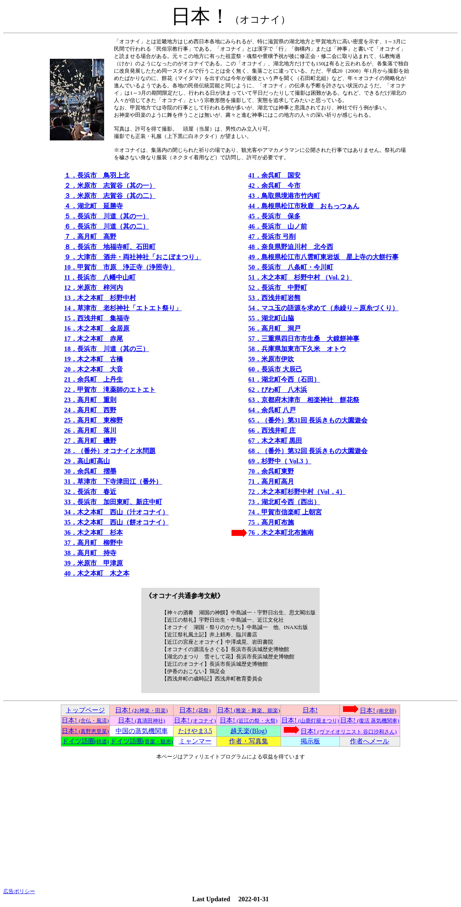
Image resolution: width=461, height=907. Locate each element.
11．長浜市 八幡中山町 (100, 277)
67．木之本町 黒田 (275, 440)
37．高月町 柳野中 (93, 542)
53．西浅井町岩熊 (274, 297)
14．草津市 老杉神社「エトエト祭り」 (123, 308)
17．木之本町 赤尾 (93, 338)
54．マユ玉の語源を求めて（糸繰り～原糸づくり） (323, 308)
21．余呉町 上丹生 (93, 379)
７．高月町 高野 (90, 236)
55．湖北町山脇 (271, 318)
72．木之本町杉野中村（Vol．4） (297, 491)
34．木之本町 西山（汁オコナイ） (116, 512)
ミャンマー (195, 741)
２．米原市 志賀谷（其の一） (110, 185)
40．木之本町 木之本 (96, 573)
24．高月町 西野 (90, 410)
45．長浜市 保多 (274, 216)
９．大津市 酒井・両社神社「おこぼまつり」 (132, 256)
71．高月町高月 (271, 481)
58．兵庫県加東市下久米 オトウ (297, 348)
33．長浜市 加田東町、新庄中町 (113, 501)
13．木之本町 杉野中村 (100, 297)
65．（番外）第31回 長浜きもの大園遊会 (307, 420)
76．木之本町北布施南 (281, 532)
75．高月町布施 (271, 522)
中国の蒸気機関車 (142, 730)
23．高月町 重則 (90, 399)
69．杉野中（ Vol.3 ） (280, 461)
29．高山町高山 (87, 461)
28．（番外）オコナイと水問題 (110, 450)
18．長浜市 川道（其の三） (106, 348)
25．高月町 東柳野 (93, 420)
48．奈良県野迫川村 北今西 (290, 246)
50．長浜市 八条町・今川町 (290, 267)
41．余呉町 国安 (274, 175)
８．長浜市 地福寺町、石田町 (110, 246)
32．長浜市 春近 (90, 491)
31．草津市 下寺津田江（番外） (113, 481)
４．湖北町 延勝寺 (93, 205)
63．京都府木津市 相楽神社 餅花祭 (303, 399)
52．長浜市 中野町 (277, 287)
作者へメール (369, 741)
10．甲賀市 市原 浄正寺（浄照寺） (119, 267)
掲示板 (310, 741)
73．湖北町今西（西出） (284, 501)
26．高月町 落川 (90, 430)
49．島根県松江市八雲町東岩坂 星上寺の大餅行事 (323, 256)
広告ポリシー (19, 891)
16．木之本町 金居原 (96, 328)
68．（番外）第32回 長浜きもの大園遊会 (307, 450)
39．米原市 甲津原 (93, 563)
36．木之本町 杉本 (93, 532)
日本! (141, 710)
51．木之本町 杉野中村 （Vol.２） (300, 277)
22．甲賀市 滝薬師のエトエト (110, 389)
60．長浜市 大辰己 (275, 369)
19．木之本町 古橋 (93, 359)
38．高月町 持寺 (90, 552)
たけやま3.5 (195, 730)
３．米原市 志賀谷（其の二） (110, 195)
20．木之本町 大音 (93, 369)
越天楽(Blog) (248, 730)
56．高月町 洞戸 (274, 328)
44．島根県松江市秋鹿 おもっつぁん (303, 205)
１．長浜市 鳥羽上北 (96, 175)
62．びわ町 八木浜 (277, 389)
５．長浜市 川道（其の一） (106, 216)
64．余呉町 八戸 (272, 410)
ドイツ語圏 (85, 741)
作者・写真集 (248, 741)
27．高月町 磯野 (90, 440)
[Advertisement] (230, 824)
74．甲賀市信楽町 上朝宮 (285, 512)
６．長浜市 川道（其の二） (106, 226)
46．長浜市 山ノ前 (277, 226)
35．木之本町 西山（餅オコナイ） (116, 522)
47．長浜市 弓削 (272, 236)
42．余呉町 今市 (274, 185)
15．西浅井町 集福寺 (96, 318)
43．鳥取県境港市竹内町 (284, 195)
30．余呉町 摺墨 (90, 471)
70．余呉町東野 (271, 471)
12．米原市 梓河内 (93, 287)
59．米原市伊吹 (271, 359)
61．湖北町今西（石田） (284, 379)
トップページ (85, 710)
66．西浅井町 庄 (272, 430)
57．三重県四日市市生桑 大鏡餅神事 (303, 338)
